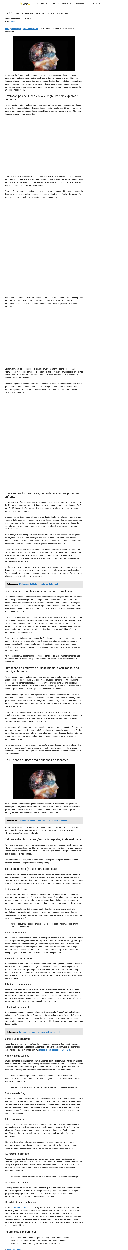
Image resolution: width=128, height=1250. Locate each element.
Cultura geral (42, 3)
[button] (106, 3)
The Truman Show (20, 1207)
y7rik (13, 22)
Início (7, 28)
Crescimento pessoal (63, 3)
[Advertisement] (44, 134)
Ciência (97, 3)
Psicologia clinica (30, 28)
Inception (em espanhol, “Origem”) (54, 1050)
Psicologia (82, 3)
